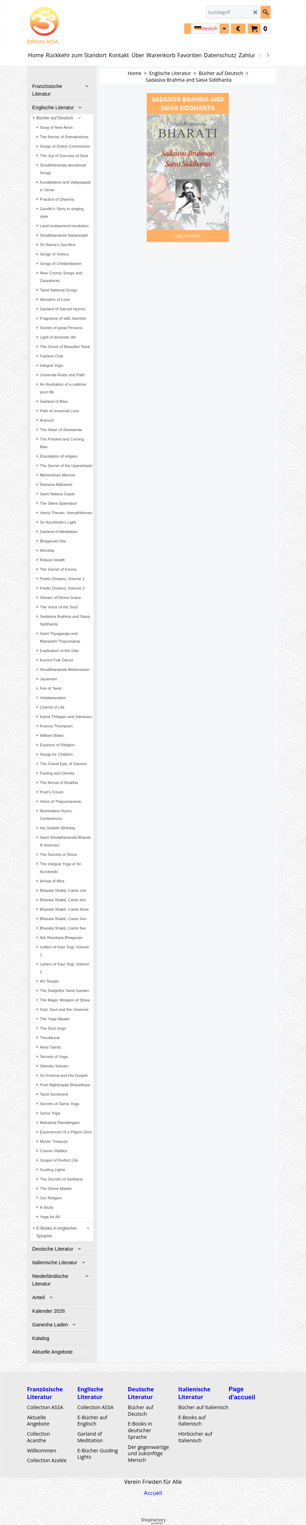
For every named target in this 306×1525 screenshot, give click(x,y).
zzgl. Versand (188, 235)
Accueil (153, 1493)
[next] (268, 55)
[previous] (261, 55)
